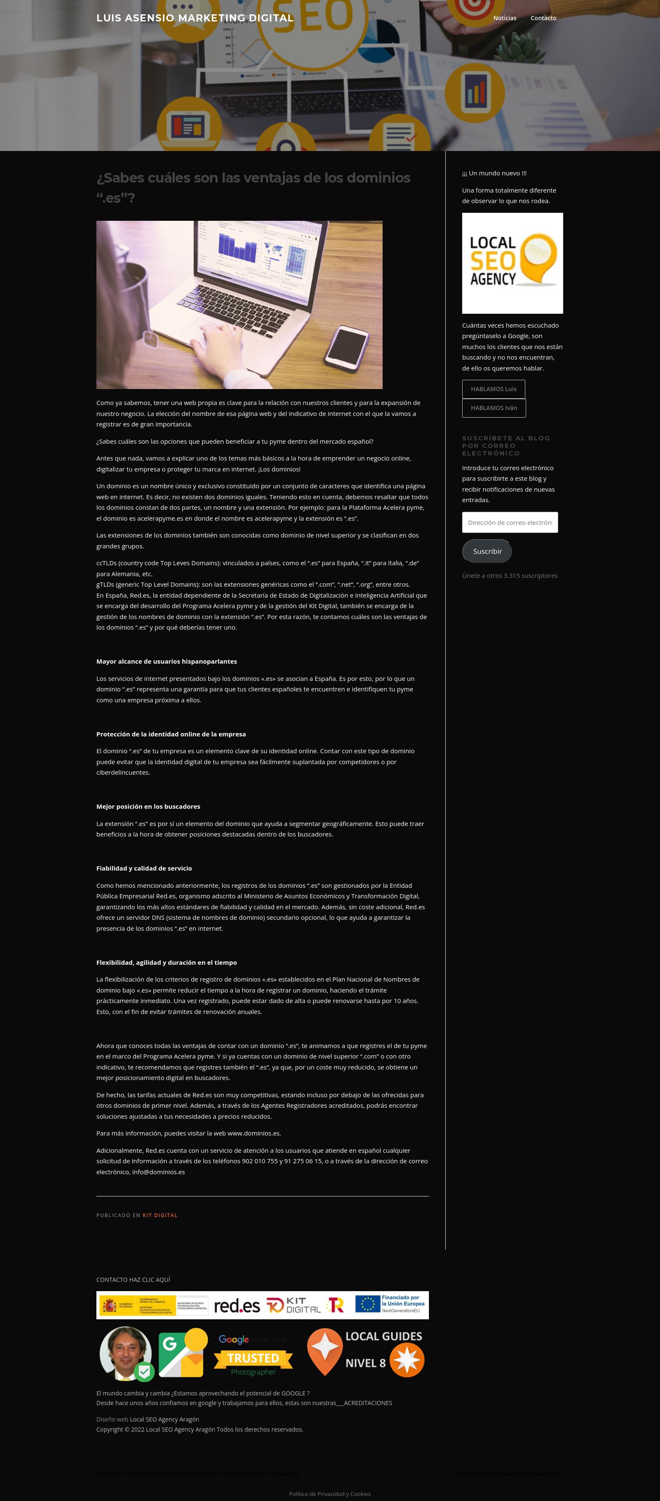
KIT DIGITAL (160, 1215)
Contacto (543, 18)
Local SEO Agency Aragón (165, 1419)
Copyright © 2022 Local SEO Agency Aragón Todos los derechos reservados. (199, 1429)
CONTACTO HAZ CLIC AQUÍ (133, 1280)
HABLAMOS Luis (493, 389)
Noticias (504, 18)
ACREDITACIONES (368, 1403)
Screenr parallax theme (488, 1473)
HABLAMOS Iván (494, 408)
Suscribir (487, 551)
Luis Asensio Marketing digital (195, 18)
